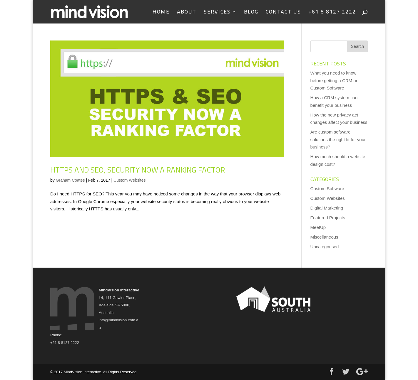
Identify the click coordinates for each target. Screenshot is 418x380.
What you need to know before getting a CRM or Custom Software (333, 80)
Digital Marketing (326, 207)
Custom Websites (129, 180)
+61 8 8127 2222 (332, 13)
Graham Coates (70, 180)
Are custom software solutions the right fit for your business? (338, 139)
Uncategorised (324, 246)
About (186, 13)
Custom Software (327, 188)
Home (161, 13)
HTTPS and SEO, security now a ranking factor (137, 170)
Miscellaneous (324, 236)
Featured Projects (327, 217)
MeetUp (318, 227)
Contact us (283, 13)
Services (217, 13)
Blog (251, 13)
